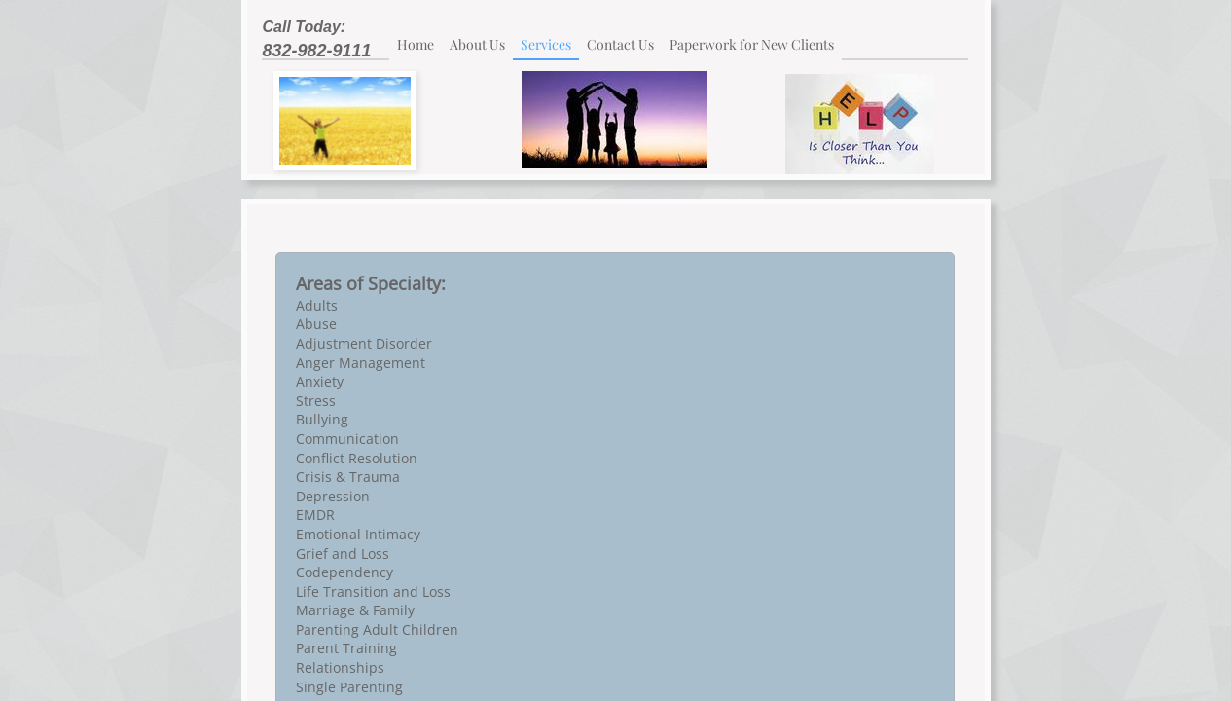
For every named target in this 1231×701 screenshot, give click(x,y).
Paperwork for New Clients (752, 44)
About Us (477, 44)
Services (546, 44)
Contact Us (620, 44)
